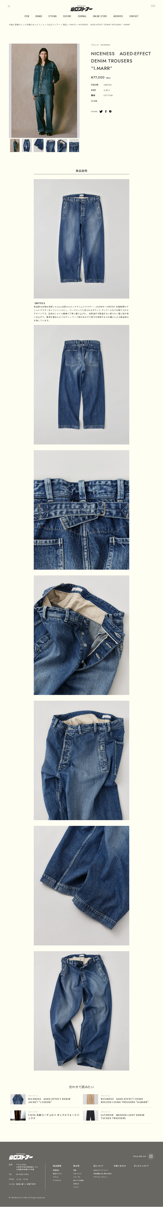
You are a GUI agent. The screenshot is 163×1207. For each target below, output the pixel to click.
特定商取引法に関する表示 (102, 1173)
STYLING (53, 16)
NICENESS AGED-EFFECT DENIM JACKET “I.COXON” (49, 1100)
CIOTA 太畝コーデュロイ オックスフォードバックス (53, 1116)
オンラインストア (141, 1165)
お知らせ (76, 1184)
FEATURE (67, 16)
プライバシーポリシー (100, 1177)
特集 (74, 1170)
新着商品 (56, 1170)
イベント (76, 1187)
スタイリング (77, 1173)
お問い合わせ (120, 1165)
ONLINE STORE (100, 16)
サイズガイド (57, 1180)
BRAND (39, 16)
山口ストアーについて (100, 1170)
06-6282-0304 (22, 1174)
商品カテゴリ (57, 1173)
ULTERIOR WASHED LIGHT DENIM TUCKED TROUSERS (123, 1116)
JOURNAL (82, 16)
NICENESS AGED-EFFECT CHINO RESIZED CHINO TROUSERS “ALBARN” (125, 1100)
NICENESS (105, 45)
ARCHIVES (118, 16)
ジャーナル (76, 1177)
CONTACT (134, 16)
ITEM (26, 16)
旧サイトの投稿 (78, 1180)
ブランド (55, 1177)
